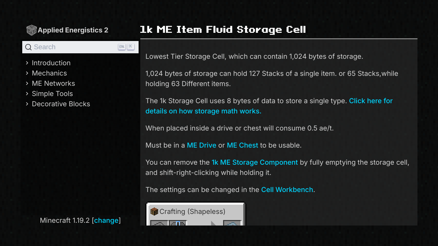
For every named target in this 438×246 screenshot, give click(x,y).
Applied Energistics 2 (67, 30)
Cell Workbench (287, 190)
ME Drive (201, 145)
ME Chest (242, 145)
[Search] (80, 47)
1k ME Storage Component (255, 162)
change (106, 220)
